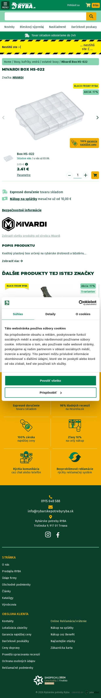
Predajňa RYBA (11, 571)
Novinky (9, 27)
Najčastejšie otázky (63, 641)
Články (6, 591)
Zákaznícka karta (61, 648)
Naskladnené (57, 27)
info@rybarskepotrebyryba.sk (50, 509)
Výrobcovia (9, 604)
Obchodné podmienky (16, 584)
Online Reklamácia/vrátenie (69, 621)
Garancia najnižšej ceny (16, 634)
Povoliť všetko (50, 380)
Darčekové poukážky (15, 641)
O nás (5, 564)
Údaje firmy (9, 578)
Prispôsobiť (51, 392)
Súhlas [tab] (18, 314)
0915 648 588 (50, 499)
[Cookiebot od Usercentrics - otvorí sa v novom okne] (78, 302)
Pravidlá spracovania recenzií (21, 654)
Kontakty (8, 621)
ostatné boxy (50, 62)
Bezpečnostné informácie (21, 210)
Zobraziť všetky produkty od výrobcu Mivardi (31, 236)
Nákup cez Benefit (62, 634)
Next (97, 117)
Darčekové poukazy (84, 27)
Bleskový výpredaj (32, 27)
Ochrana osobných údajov (18, 661)
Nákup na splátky (23, 199)
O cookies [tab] (83, 314)
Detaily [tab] (51, 314)
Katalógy (7, 598)
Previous (3, 117)
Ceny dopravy (11, 648)
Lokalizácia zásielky (14, 628)
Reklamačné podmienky (17, 668)
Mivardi (18, 77)
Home (7, 62)
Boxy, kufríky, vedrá (26, 62)
